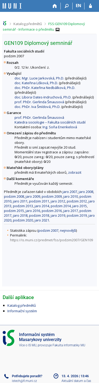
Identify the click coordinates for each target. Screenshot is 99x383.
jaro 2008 (86, 191)
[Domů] (55, 6)
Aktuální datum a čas (76, 381)
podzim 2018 (39, 215)
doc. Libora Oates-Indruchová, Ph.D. (43, 97)
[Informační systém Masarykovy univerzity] (12, 6)
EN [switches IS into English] (78, 5)
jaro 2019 (58, 215)
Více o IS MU (27, 345)
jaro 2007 (70, 191)
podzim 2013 (23, 206)
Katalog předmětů (27, 23)
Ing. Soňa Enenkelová (60, 127)
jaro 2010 (70, 196)
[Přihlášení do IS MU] (90, 6)
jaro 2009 (33, 196)
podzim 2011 (39, 201)
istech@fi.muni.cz (24, 381)
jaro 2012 (58, 201)
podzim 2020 (23, 220)
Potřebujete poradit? (27, 376)
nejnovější (68, 230)
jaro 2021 (42, 220)
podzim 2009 (52, 196)
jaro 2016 (33, 210)
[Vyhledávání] (67, 6)
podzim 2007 (48, 230)
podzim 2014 (61, 206)
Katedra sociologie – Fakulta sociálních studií (50, 122)
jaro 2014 (42, 206)
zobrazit (74, 172)
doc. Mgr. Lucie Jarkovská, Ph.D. (39, 78)
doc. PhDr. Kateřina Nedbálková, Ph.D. (45, 87)
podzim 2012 (77, 201)
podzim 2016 (52, 210)
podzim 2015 (14, 210)
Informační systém (22, 311)
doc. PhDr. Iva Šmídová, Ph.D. (37, 106)
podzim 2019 (77, 215)
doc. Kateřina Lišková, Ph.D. (36, 83)
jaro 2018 (20, 215)
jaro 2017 (70, 210)
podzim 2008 (14, 196)
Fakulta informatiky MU (69, 345)
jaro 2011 (20, 201)
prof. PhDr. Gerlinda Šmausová (39, 102)
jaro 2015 (79, 206)
